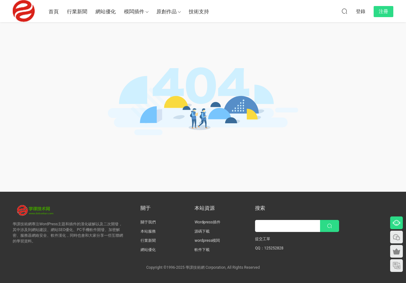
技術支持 (199, 12)
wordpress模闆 (207, 240)
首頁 (54, 12)
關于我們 (148, 222)
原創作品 (166, 12)
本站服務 (148, 231)
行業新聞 (77, 12)
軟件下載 (202, 250)
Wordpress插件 (207, 222)
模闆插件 (134, 12)
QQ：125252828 (269, 248)
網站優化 (105, 12)
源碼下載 (202, 231)
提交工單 (262, 239)
